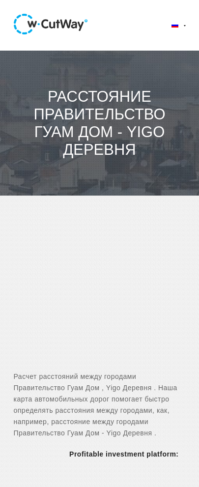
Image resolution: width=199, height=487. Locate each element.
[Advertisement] (99, 292)
